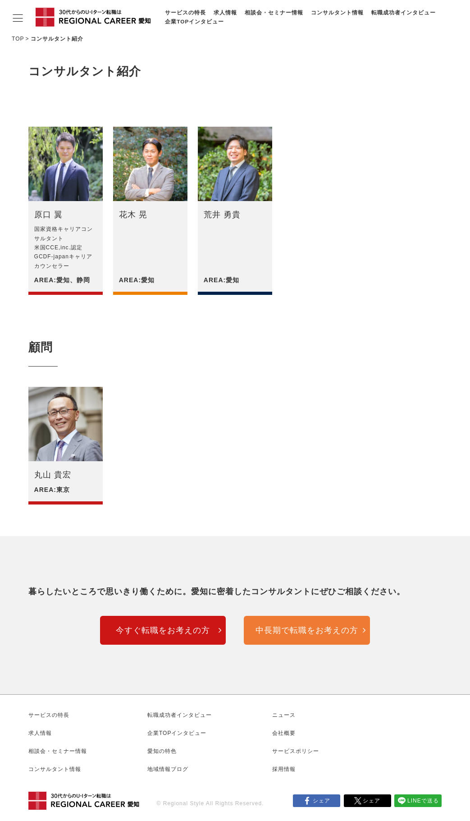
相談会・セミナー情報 (274, 12)
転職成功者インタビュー (403, 12)
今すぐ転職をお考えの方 (163, 630)
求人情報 (225, 12)
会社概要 (284, 733)
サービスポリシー (295, 751)
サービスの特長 (185, 12)
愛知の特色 (162, 751)
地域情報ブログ (167, 769)
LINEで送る (423, 801)
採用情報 (284, 769)
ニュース (284, 715)
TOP (18, 39)
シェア (321, 801)
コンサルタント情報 (337, 12)
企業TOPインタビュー (194, 21)
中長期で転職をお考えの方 (307, 630)
